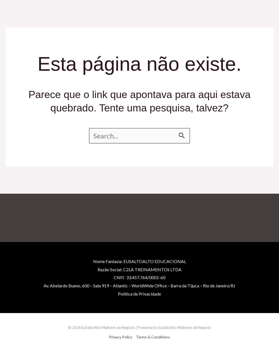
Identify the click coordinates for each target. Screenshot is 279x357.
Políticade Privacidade (139, 293)
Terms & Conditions (153, 337)
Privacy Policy (120, 337)
